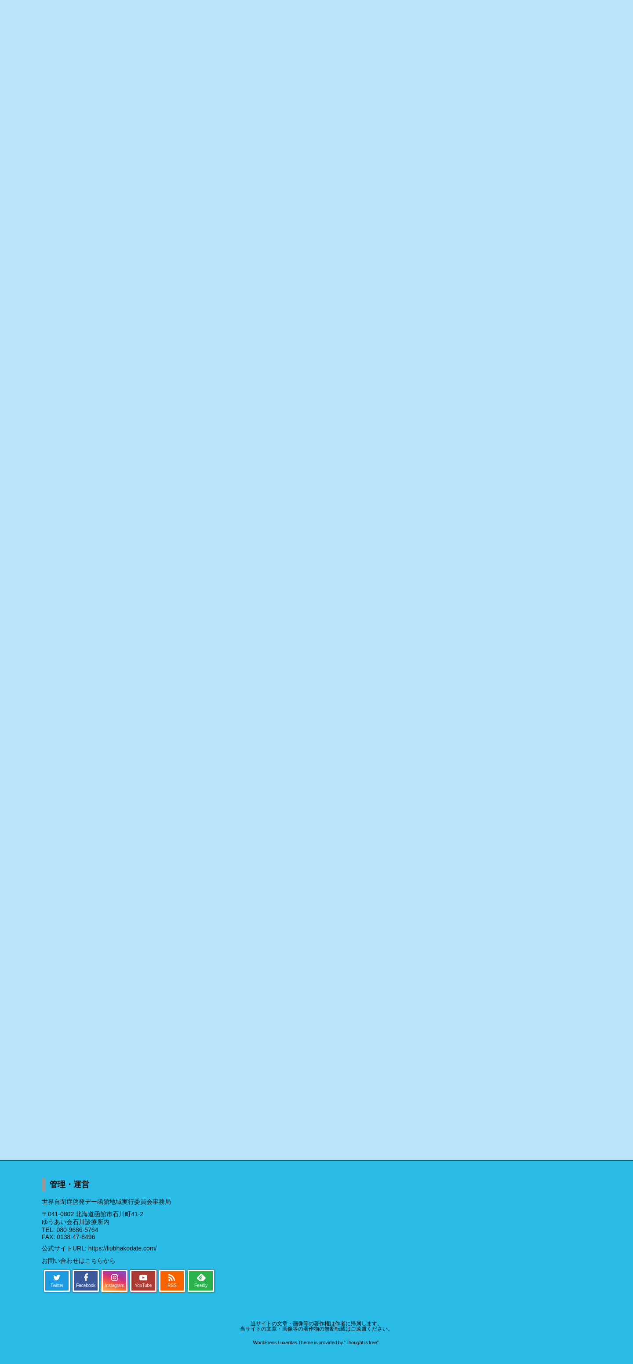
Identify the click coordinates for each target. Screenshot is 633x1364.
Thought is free (361, 1342)
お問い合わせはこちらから (79, 1260)
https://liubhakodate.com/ (122, 1248)
